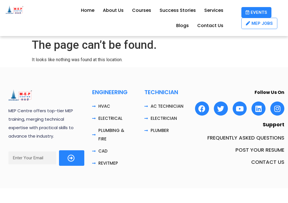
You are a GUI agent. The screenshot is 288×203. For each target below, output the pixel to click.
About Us (113, 10)
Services (213, 10)
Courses (141, 10)
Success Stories (178, 10)
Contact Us (210, 25)
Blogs (182, 25)
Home (87, 10)
